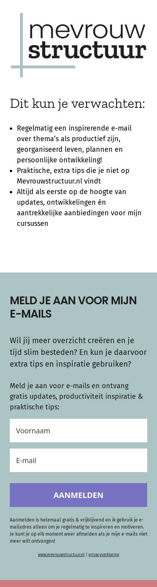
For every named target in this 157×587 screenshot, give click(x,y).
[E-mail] (78, 460)
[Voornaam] (78, 430)
